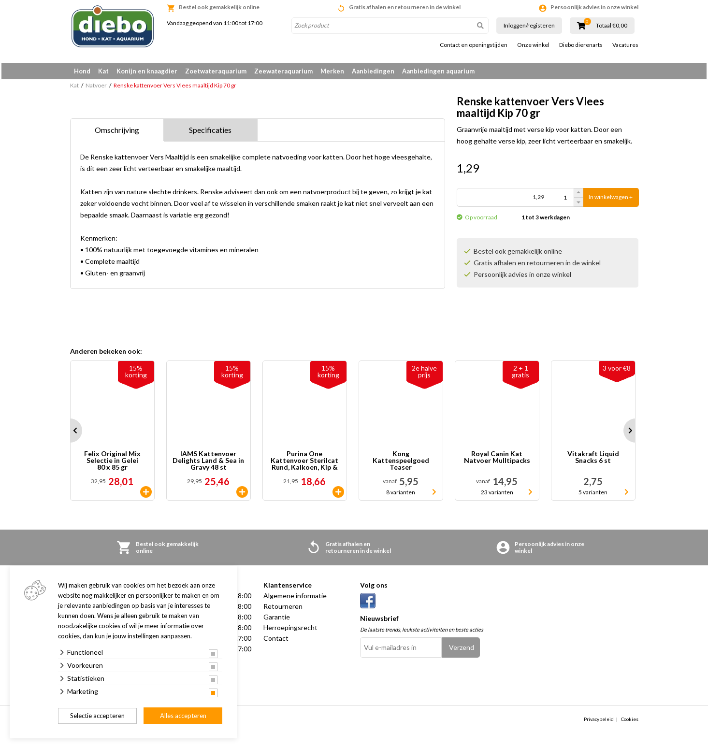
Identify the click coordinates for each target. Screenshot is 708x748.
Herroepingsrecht (290, 631)
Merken (332, 71)
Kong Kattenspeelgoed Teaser (401, 464)
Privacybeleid (599, 722)
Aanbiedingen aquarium (438, 71)
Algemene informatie (295, 599)
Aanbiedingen (373, 71)
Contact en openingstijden (473, 45)
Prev (70, 434)
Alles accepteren (183, 715)
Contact (276, 641)
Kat (103, 71)
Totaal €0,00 (611, 26)
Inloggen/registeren (529, 25)
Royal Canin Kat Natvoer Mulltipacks (497, 461)
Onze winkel (533, 45)
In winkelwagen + (611, 200)
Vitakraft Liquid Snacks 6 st (593, 461)
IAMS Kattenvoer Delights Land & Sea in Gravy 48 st (208, 464)
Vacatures (625, 45)
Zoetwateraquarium (215, 71)
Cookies (629, 722)
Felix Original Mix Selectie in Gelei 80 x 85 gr (112, 464)
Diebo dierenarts (581, 45)
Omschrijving (117, 133)
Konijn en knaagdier (146, 71)
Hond (82, 71)
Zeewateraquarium (283, 71)
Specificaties (210, 133)
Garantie (276, 620)
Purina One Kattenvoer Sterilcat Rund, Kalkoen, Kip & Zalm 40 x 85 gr (304, 464)
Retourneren (283, 609)
